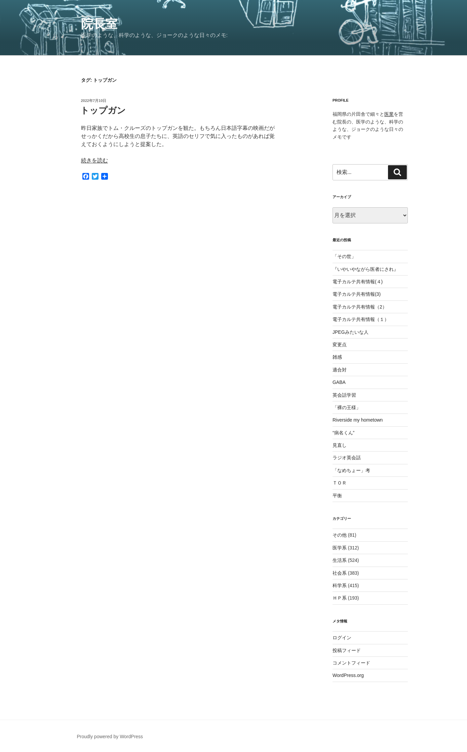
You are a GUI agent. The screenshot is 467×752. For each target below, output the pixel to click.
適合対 (340, 369)
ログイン (342, 637)
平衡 (337, 495)
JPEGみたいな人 (350, 332)
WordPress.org (348, 675)
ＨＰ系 (340, 598)
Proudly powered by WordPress (110, 736)
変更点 (340, 344)
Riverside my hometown (358, 420)
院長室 (99, 24)
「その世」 (344, 256)
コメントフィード (351, 663)
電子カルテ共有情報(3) (357, 294)
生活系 (340, 560)
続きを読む (94, 160)
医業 (389, 114)
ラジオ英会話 (347, 457)
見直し (340, 445)
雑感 (337, 357)
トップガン (103, 110)
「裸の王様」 (347, 407)
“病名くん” (343, 432)
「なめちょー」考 (351, 470)
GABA (339, 382)
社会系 (340, 573)
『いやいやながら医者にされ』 (365, 269)
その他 (340, 535)
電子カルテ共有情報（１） (361, 319)
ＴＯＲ (340, 483)
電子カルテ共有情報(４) (358, 281)
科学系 (340, 585)
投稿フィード (347, 650)
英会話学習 (344, 395)
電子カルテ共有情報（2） (360, 307)
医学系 (340, 547)
